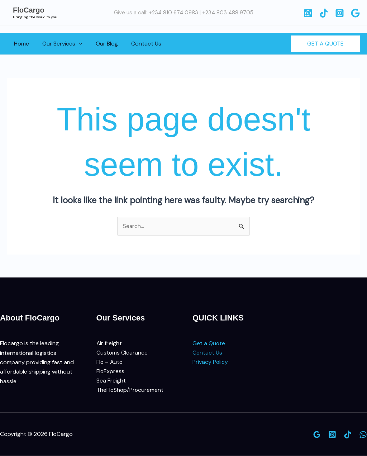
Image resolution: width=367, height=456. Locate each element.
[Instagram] (339, 13)
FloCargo (28, 10)
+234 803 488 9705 (227, 12)
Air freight (109, 343)
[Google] (355, 13)
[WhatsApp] (308, 13)
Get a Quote (208, 343)
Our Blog (102, 43)
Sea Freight (111, 381)
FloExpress (110, 372)
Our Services (59, 43)
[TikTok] (323, 13)
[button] (76, 43)
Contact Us (140, 43)
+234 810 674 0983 (173, 12)
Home (20, 43)
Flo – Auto (110, 362)
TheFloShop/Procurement (130, 391)
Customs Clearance (122, 353)
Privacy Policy (210, 362)
